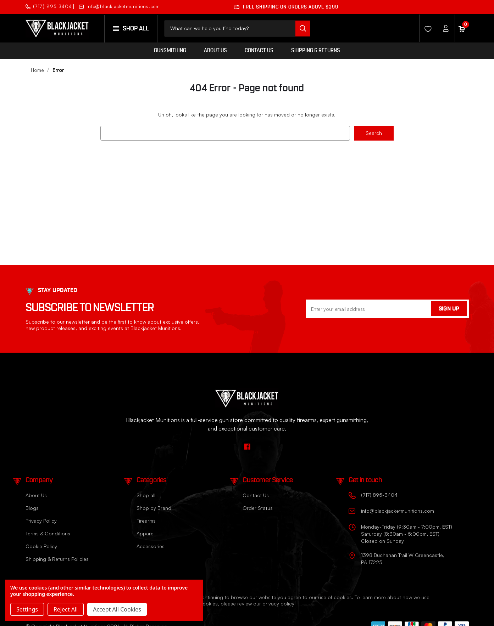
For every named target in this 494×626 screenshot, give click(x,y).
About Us (215, 50)
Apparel (146, 533)
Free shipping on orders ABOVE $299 (286, 7)
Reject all (66, 609)
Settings (27, 609)
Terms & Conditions (48, 533)
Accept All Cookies (117, 609)
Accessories (151, 546)
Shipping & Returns (315, 50)
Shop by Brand (154, 508)
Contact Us (259, 50)
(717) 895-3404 (49, 6)
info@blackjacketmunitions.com (119, 6)
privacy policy (278, 604)
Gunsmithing (170, 50)
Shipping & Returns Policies (57, 559)
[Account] (444, 28)
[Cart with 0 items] (462, 28)
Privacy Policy (41, 521)
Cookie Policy (41, 546)
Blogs (32, 508)
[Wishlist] (426, 28)
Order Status (258, 508)
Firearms (146, 521)
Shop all (146, 495)
